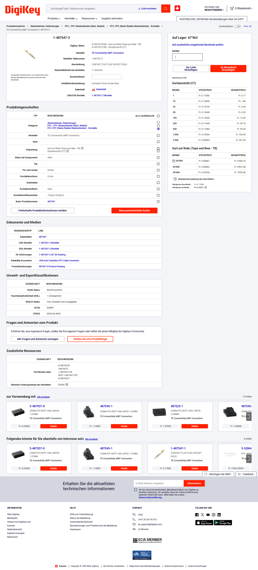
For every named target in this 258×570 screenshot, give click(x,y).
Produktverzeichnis (15, 26)
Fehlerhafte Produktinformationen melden (42, 210)
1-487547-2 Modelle (102, 95)
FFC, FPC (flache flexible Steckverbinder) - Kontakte (134, 26)
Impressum (75, 529)
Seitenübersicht (14, 529)
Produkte (53, 18)
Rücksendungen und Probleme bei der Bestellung (93, 525)
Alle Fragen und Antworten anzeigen (37, 339)
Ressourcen (88, 18)
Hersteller (69, 18)
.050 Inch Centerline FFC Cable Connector (59, 260)
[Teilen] (248, 26)
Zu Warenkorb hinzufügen (228, 68)
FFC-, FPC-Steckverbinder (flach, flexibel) (84, 26)
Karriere (11, 525)
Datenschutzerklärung (150, 497)
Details (53, 426)
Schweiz (60, 566)
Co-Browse (140, 529)
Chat (138, 515)
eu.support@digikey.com (147, 524)
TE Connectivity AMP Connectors (108, 53)
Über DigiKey (13, 514)
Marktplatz (12, 518)
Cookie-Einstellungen (197, 566)
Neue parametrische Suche (134, 210)
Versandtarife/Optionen (81, 522)
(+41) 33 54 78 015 (145, 520)
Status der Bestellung (80, 518)
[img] (22, 11)
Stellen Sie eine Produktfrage (90, 339)
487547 (51, 201)
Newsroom (12, 537)
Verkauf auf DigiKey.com (19, 522)
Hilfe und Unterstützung (81, 514)
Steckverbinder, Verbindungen (44, 26)
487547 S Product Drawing (52, 266)
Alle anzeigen (43, 397)
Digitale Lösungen (16, 533)
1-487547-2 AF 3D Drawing (52, 254)
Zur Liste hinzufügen (191, 68)
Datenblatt (99, 89)
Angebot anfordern (112, 18)
